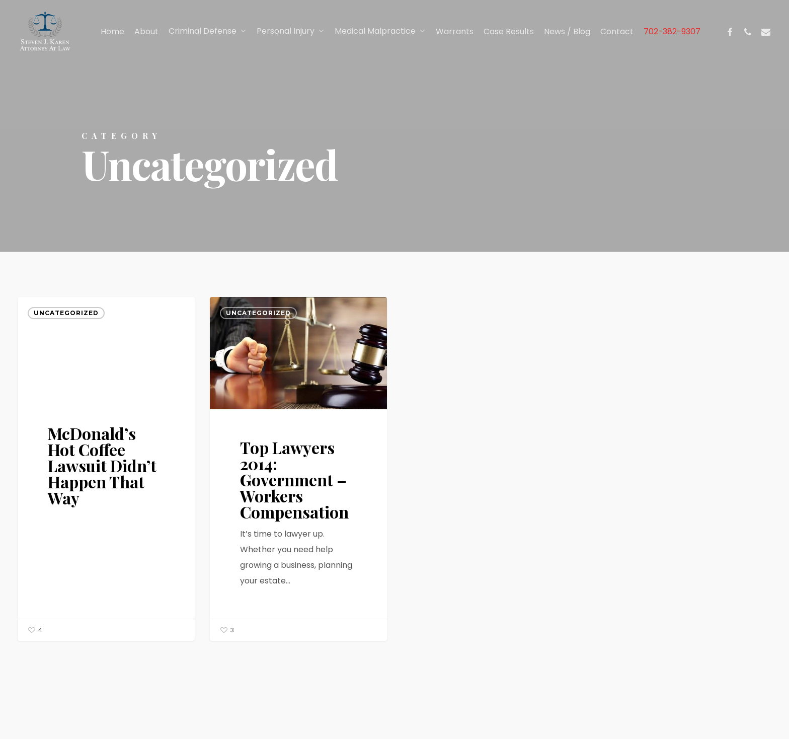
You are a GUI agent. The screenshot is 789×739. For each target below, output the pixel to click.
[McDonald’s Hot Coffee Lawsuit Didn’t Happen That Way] (106, 469)
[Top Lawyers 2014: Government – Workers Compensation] (298, 469)
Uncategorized (66, 313)
